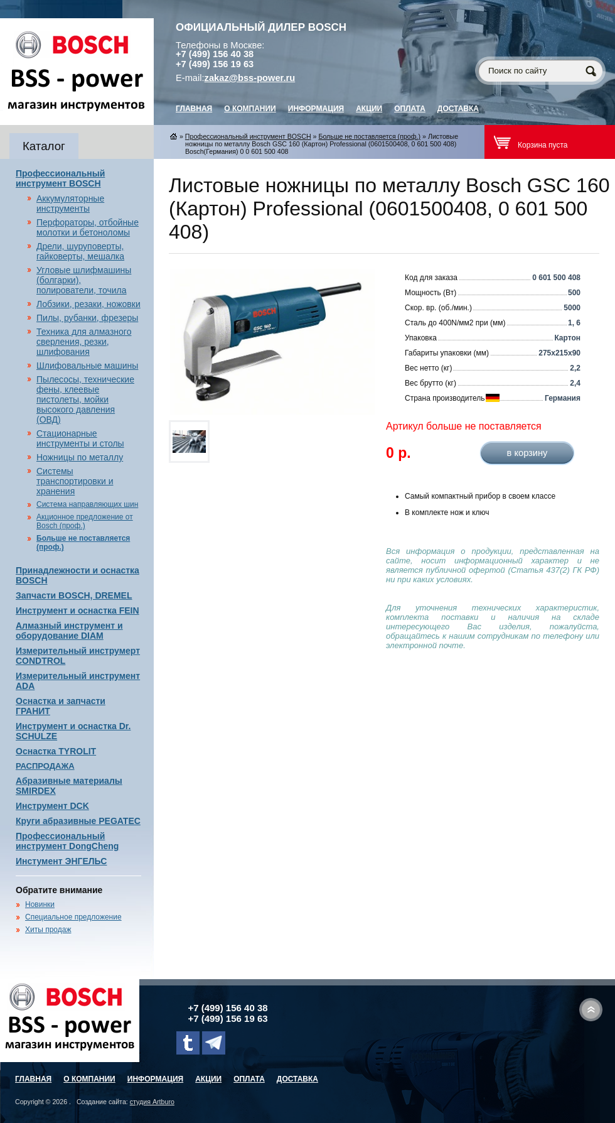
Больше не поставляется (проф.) (369, 136)
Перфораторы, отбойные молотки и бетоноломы (87, 227)
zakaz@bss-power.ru (250, 78)
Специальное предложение (73, 917)
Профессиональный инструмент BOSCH (60, 178)
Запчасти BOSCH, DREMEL (74, 595)
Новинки (40, 904)
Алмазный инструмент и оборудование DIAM (69, 631)
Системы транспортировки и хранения (74, 481)
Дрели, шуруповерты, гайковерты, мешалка (80, 251)
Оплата (409, 108)
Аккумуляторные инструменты (70, 203)
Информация (316, 108)
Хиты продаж (48, 929)
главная (194, 108)
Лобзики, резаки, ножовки (88, 304)
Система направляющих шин (87, 504)
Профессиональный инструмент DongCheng (67, 841)
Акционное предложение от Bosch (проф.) (84, 521)
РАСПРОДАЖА (45, 766)
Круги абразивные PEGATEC (78, 821)
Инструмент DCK (52, 806)
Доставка (458, 108)
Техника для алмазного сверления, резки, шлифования (83, 342)
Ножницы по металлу (79, 457)
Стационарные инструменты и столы (80, 438)
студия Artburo (152, 1101)
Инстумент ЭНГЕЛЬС (61, 861)
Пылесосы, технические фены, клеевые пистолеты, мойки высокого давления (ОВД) (85, 399)
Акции (369, 108)
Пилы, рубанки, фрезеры (87, 318)
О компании (250, 108)
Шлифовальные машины (87, 366)
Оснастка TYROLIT (56, 751)
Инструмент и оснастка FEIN (77, 610)
